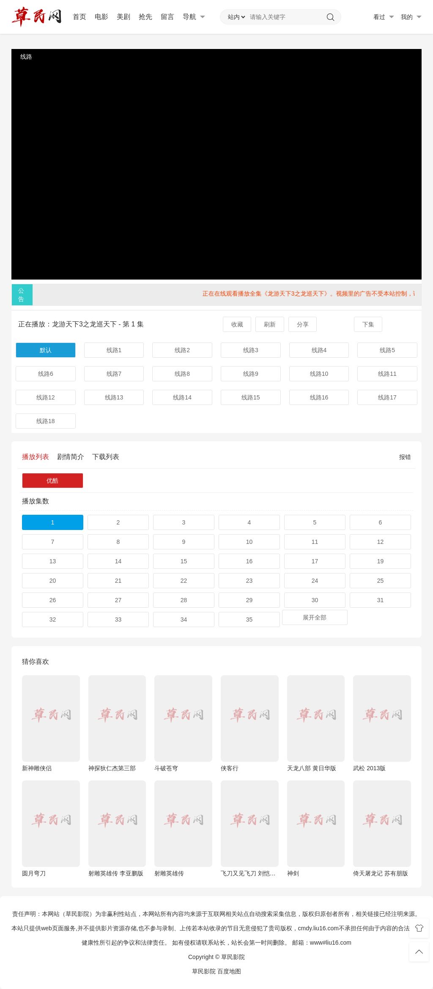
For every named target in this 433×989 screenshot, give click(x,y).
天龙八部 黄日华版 (311, 768)
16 (249, 561)
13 (52, 561)
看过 (383, 17)
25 (380, 580)
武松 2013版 (369, 768)
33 (118, 619)
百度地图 (229, 971)
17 (315, 561)
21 (118, 580)
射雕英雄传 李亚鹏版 (115, 873)
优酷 (52, 480)
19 (380, 561)
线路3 (250, 350)
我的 (411, 17)
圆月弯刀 (34, 873)
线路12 (45, 397)
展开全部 (314, 617)
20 (52, 580)
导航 (194, 17)
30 (315, 600)
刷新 (270, 324)
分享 (303, 324)
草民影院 (204, 971)
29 (249, 600)
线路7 (114, 373)
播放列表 (35, 456)
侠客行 (229, 768)
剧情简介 (70, 456)
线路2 (182, 350)
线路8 (182, 373)
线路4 (319, 350)
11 (315, 541)
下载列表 (105, 456)
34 (184, 619)
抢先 (145, 16)
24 (315, 580)
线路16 (319, 397)
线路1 (114, 350)
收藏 (237, 324)
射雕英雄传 (169, 873)
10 (249, 541)
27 (118, 600)
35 (249, 619)
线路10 (319, 373)
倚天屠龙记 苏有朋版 (380, 873)
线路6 (45, 373)
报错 (405, 457)
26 (52, 600)
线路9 (250, 373)
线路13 (114, 397)
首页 (79, 16)
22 (184, 580)
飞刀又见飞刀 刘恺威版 (250, 873)
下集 (368, 324)
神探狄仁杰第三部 (112, 768)
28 (184, 600)
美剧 (123, 16)
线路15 (250, 397)
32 (52, 619)
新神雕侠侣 (37, 768)
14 (118, 561)
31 (380, 600)
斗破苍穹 (166, 768)
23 (249, 580)
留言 (167, 16)
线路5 (387, 350)
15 (184, 561)
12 (380, 541)
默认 (46, 350)
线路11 (387, 373)
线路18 (45, 421)
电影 (101, 16)
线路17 (387, 397)
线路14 (182, 397)
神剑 (293, 873)
